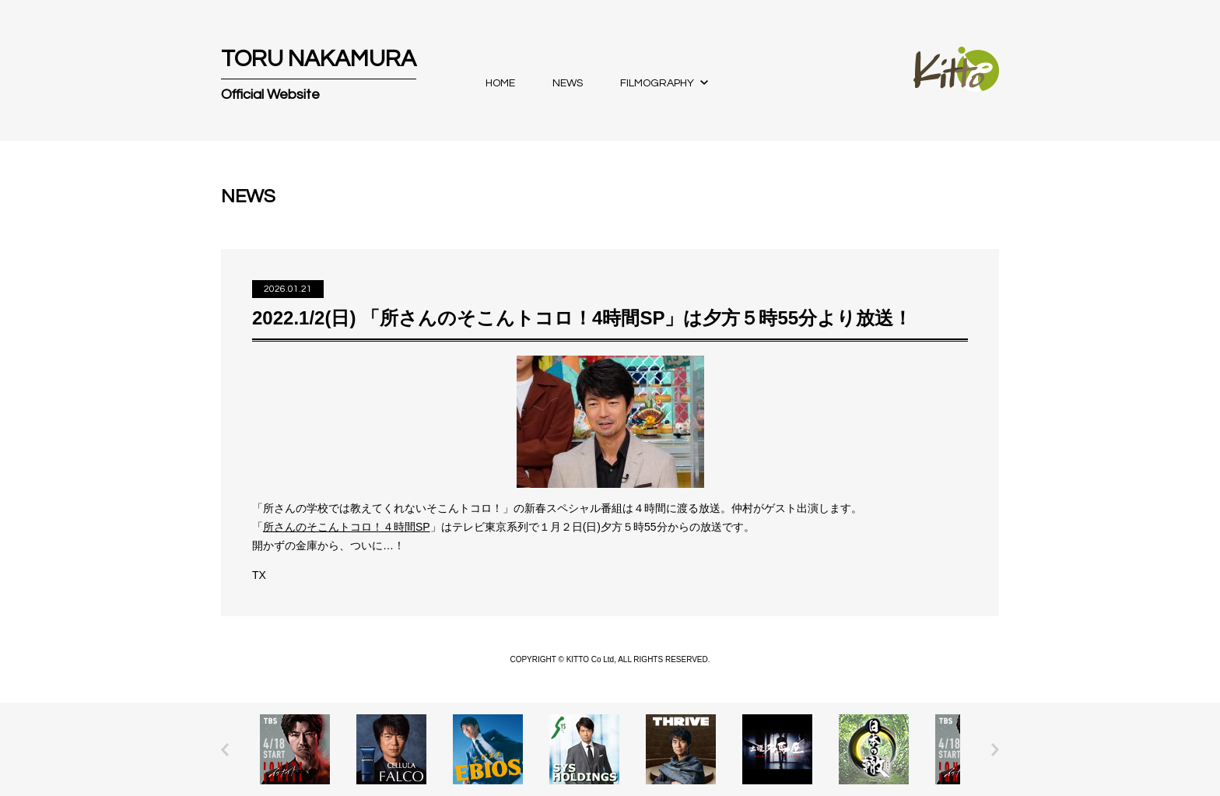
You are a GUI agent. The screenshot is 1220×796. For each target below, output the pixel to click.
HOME (500, 83)
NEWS (567, 83)
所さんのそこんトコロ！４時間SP (346, 527)
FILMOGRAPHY (657, 83)
